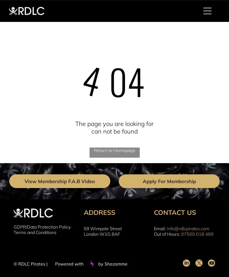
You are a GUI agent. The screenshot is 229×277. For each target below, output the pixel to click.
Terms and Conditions (35, 232)
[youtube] (211, 263)
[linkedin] (186, 263)
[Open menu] (207, 11)
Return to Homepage (114, 150)
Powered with (69, 264)
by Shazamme (112, 264)
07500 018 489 (197, 234)
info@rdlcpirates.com (188, 228)
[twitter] (199, 263)
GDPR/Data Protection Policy (42, 227)
